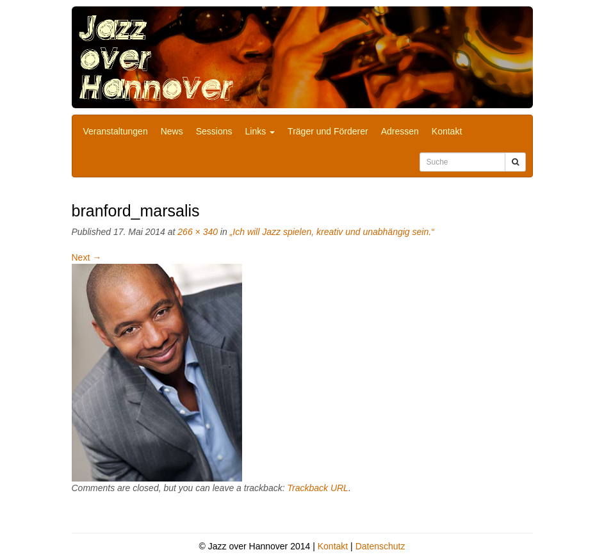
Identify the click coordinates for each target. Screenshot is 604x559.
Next (87, 257)
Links (260, 131)
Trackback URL (317, 488)
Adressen (400, 131)
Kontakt (447, 131)
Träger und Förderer (328, 131)
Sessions (214, 131)
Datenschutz (380, 546)
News (172, 131)
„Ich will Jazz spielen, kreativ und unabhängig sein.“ (332, 232)
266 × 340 (197, 232)
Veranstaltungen (115, 131)
